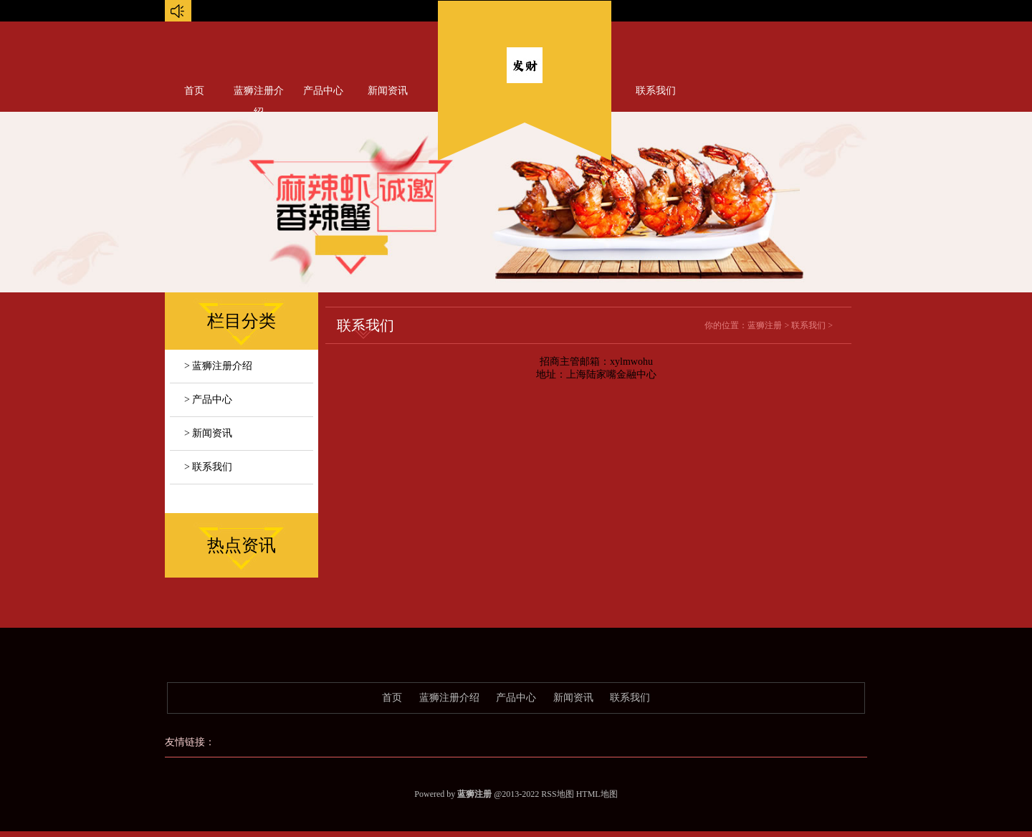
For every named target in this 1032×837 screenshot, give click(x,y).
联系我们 (656, 90)
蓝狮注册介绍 (259, 93)
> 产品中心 (208, 399)
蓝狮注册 (764, 325)
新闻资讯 (388, 90)
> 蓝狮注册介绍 (218, 365)
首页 (194, 90)
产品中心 (323, 90)
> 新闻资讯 (208, 433)
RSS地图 (557, 794)
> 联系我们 (208, 466)
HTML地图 (597, 794)
